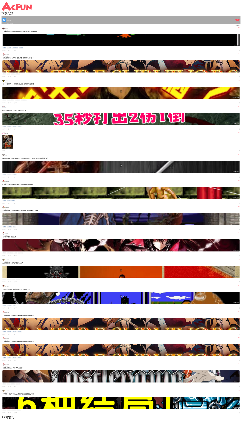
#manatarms (9, 174)
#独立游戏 (14, 357)
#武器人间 (14, 174)
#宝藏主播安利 (15, 47)
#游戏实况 (9, 331)
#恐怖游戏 (9, 126)
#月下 (14, 226)
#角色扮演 (19, 126)
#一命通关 (9, 47)
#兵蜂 (14, 305)
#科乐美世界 (9, 305)
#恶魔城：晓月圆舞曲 (11, 200)
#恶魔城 (4, 47)
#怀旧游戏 (21, 47)
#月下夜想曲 (9, 226)
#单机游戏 (14, 331)
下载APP (7, 13)
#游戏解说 (19, 331)
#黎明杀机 (14, 126)
